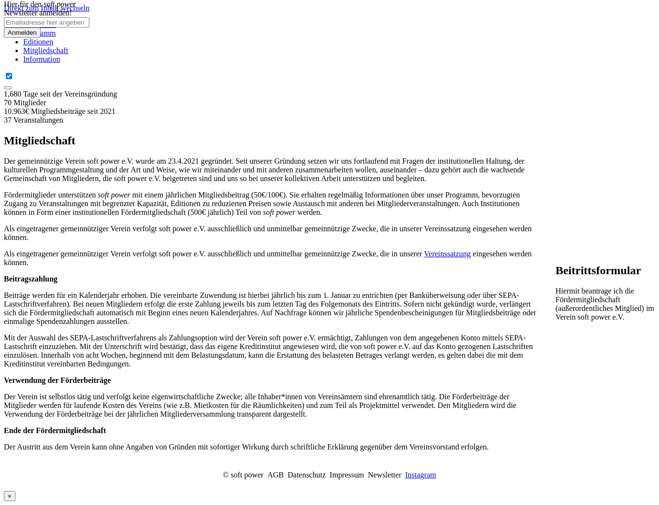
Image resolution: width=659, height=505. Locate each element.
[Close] (8, 87)
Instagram (420, 475)
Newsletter (384, 475)
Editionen (38, 42)
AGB (275, 475)
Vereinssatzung (447, 254)
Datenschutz (306, 475)
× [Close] (10, 496)
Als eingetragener (31, 228)
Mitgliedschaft (45, 50)
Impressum (347, 475)
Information (41, 59)
